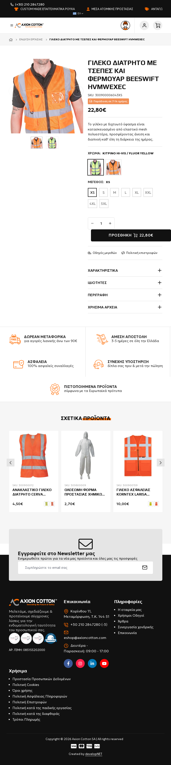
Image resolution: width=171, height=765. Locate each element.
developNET (93, 754)
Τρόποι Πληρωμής (26, 719)
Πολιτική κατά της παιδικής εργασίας (42, 708)
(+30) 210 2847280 (29, 4)
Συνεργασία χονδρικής (135, 627)
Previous (10, 463)
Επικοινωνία (127, 633)
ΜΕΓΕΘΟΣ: (99, 182)
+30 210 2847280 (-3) (88, 624)
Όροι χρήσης (22, 690)
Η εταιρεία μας (130, 610)
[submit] (144, 567)
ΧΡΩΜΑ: (121, 153)
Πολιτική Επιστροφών (29, 702)
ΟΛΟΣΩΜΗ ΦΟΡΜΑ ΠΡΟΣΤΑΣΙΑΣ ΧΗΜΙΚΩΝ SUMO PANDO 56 (84, 492)
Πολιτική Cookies (25, 685)
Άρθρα (123, 621)
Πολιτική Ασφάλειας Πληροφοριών (39, 696)
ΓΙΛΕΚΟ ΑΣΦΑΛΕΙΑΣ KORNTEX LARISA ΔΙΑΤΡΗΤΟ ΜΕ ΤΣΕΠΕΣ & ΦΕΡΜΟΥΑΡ (138, 492)
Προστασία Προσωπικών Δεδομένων (41, 679)
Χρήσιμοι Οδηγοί (131, 615)
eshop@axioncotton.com (85, 637)
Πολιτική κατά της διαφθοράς (36, 714)
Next (161, 463)
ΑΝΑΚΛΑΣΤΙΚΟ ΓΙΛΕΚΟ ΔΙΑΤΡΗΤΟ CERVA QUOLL (32, 492)
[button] (77, 91)
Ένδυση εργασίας (31, 39)
